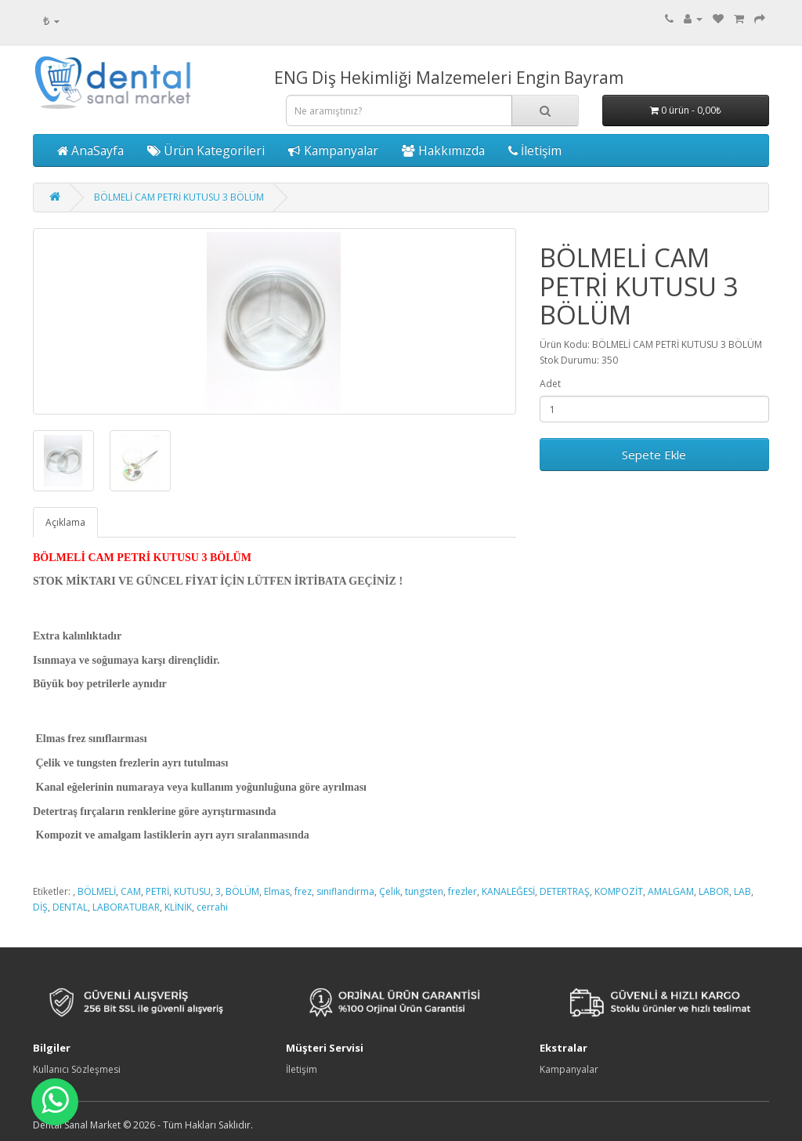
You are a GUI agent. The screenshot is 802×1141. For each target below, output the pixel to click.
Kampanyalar (333, 150)
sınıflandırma (345, 891)
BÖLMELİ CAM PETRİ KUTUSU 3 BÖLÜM (179, 197)
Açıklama (65, 522)
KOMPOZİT (618, 891)
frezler (462, 891)
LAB (742, 891)
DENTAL (70, 907)
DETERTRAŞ (565, 891)
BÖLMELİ (97, 891)
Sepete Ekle (654, 454)
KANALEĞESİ (508, 891)
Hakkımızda (443, 150)
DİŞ (40, 907)
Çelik (389, 891)
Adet (550, 383)
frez (303, 891)
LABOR (714, 891)
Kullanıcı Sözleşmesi (77, 1069)
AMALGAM (671, 891)
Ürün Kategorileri (206, 150)
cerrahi (212, 907)
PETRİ (157, 891)
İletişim (535, 150)
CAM (131, 891)
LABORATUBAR (126, 907)
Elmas (277, 891)
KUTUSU (192, 891)
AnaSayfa (90, 150)
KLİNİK (178, 907)
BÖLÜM (242, 891)
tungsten (424, 891)
